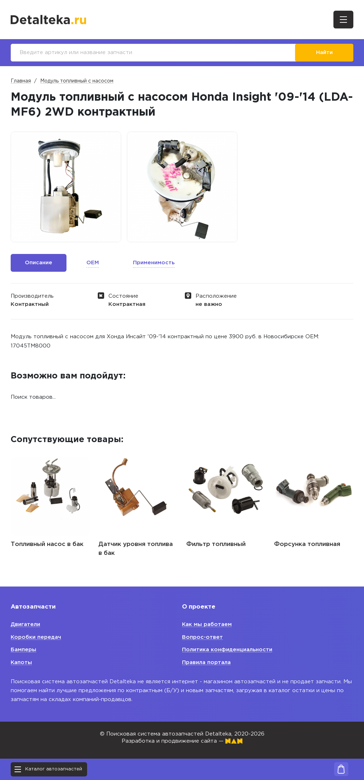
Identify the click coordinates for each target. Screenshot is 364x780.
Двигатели (25, 624)
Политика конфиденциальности (227, 649)
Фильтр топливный (216, 544)
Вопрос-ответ (202, 637)
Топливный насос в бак (47, 544)
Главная (21, 81)
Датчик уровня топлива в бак (135, 549)
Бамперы (23, 649)
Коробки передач (36, 637)
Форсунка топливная (307, 544)
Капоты (21, 662)
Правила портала (206, 662)
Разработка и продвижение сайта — (182, 741)
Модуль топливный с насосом (76, 81)
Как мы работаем (207, 624)
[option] (66, 187)
